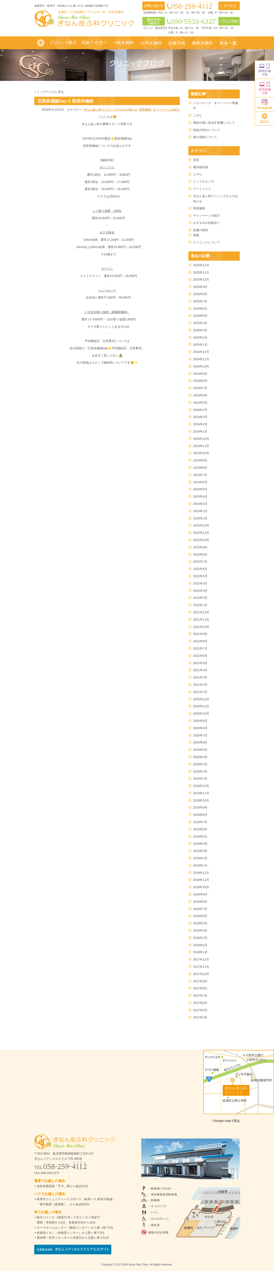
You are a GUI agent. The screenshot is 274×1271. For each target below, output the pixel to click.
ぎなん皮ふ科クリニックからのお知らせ (110, 109)
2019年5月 (200, 836)
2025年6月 (200, 308)
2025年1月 (200, 344)
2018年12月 (201, 872)
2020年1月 (200, 778)
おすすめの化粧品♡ (206, 222)
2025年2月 (200, 337)
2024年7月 (200, 388)
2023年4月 (200, 496)
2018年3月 (200, 937)
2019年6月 (200, 829)
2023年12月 (201, 438)
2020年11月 (201, 706)
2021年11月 (201, 619)
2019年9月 (200, 807)
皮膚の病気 (200, 230)
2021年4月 (200, 670)
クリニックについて (206, 242)
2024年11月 (201, 359)
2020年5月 (200, 749)
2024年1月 (200, 431)
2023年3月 (200, 503)
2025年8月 (200, 294)
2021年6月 (200, 655)
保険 (196, 235)
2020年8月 (200, 728)
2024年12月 (201, 352)
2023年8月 (200, 467)
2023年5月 (200, 489)
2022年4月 (200, 583)
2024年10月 (201, 366)
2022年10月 (201, 540)
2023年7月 (200, 475)
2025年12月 (201, 265)
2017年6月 (200, 1003)
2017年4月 (200, 1017)
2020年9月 (200, 720)
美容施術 (145, 109)
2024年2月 (200, 424)
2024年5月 (200, 402)
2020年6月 (200, 742)
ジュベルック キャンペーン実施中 (215, 105)
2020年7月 (200, 735)
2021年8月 (200, 641)
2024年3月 (200, 417)
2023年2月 (200, 511)
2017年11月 (201, 966)
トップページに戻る (50, 92)
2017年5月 (200, 1010)
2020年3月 (200, 764)
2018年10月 (201, 887)
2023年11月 (201, 446)
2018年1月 (200, 952)
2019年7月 (200, 822)
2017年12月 (201, 959)
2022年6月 (200, 569)
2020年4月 (200, 757)
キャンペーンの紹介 (166, 109)
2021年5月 (200, 663)
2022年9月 (200, 547)
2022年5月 (200, 576)
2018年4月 (200, 930)
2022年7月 (200, 561)
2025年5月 (200, 315)
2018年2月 (200, 945)
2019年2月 (200, 858)
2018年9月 (200, 894)
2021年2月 (200, 684)
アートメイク (202, 188)
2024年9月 (200, 373)
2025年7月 (200, 301)
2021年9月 (200, 634)
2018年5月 (200, 923)
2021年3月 (200, 677)
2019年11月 (201, 793)
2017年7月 (200, 995)
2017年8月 (200, 988)
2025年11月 (201, 272)
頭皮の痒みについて (206, 130)
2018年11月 (201, 880)
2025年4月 (200, 323)
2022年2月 (200, 597)
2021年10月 (201, 627)
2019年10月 (201, 800)
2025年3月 (200, 330)
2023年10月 (201, 453)
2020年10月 (201, 713)
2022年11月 (201, 532)
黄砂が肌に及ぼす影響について (214, 122)
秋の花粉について (205, 137)
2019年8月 (200, 814)
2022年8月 (200, 554)
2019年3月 (200, 851)
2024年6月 (200, 395)
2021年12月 (201, 612)
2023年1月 (200, 518)
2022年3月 (200, 590)
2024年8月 (200, 380)
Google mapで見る (226, 1120)
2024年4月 (200, 410)
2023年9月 (200, 460)
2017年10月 (201, 974)
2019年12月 (201, 786)
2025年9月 (200, 286)
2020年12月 (201, 699)
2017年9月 (200, 981)
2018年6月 (200, 916)
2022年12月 (201, 525)
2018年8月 (200, 901)
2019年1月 (200, 865)
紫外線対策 (200, 167)
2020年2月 (200, 771)
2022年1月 (200, 605)
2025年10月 (201, 279)
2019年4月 (200, 843)
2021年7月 (200, 648)
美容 (196, 160)
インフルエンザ (203, 181)
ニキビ (197, 115)
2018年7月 (200, 909)
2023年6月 (200, 482)
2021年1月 (200, 692)
